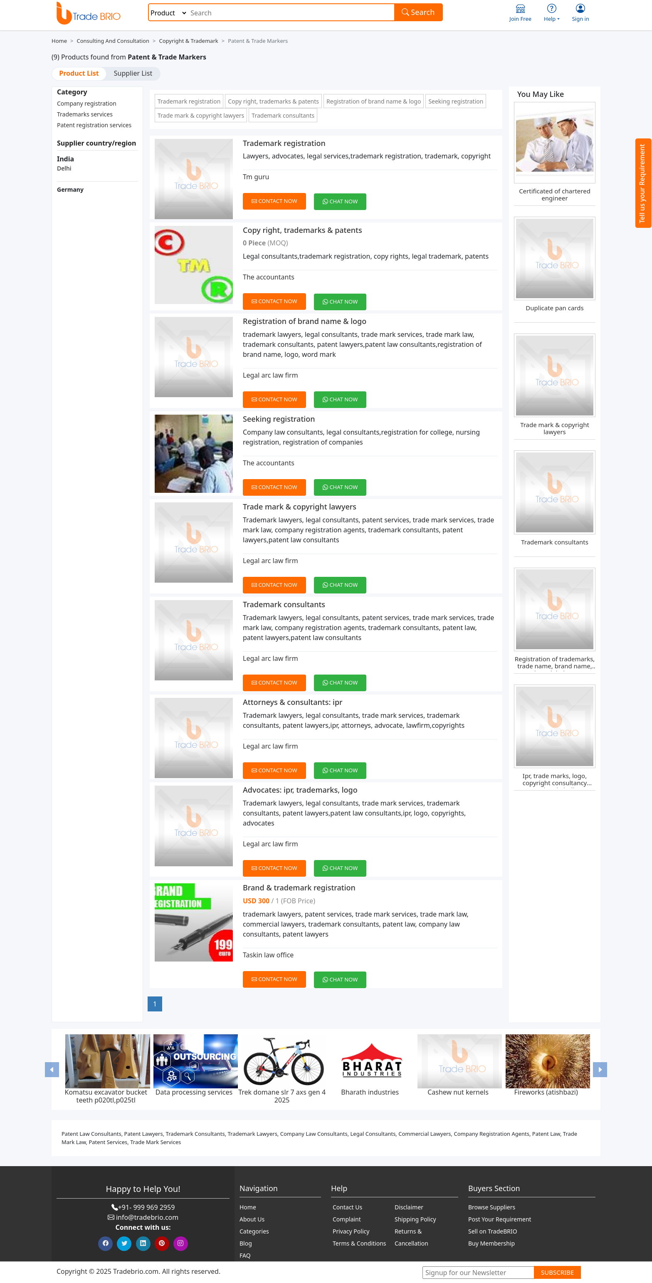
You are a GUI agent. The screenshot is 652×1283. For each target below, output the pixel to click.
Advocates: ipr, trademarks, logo (300, 790)
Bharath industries (370, 1092)
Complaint (347, 1219)
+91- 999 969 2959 (146, 1207)
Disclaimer (409, 1207)
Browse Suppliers (491, 1207)
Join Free (520, 13)
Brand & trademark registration (299, 887)
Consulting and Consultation (113, 40)
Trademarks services (85, 114)
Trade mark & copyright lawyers (201, 115)
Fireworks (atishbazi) (546, 1092)
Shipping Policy (415, 1219)
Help (552, 13)
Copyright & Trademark (188, 40)
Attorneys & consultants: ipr (293, 702)
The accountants (268, 277)
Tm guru (256, 176)
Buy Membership (491, 1243)
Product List (79, 73)
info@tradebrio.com (147, 1217)
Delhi (64, 168)
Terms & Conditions (359, 1243)
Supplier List (133, 73)
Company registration (86, 103)
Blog (246, 1243)
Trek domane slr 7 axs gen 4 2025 (282, 1096)
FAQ (245, 1255)
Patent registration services (94, 125)
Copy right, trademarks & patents (273, 101)
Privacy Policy (351, 1231)
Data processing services (194, 1092)
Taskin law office (268, 954)
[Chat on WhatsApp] (343, 196)
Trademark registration (189, 101)
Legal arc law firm (270, 375)
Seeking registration (455, 101)
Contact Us (347, 1207)
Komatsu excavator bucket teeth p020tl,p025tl (105, 1096)
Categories (254, 1231)
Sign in (580, 13)
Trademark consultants (283, 115)
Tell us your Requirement (642, 183)
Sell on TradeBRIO (492, 1231)
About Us (252, 1219)
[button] (52, 1069)
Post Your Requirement (499, 1219)
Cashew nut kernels (458, 1092)
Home (59, 40)
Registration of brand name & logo (373, 101)
